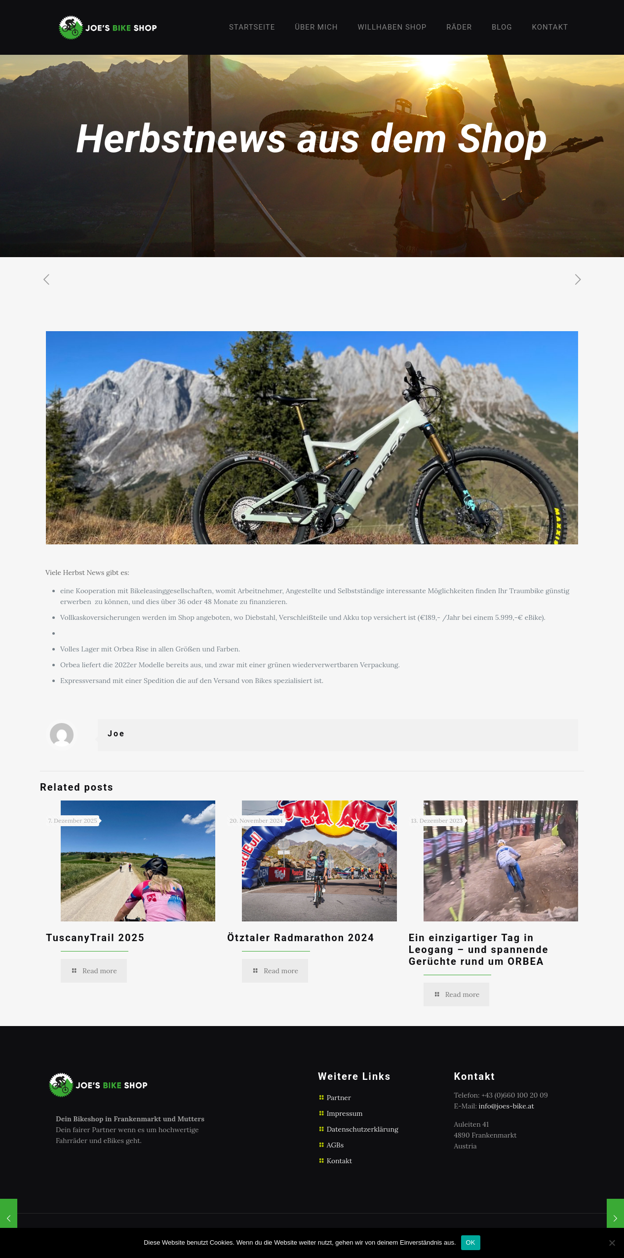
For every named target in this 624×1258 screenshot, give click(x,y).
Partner (339, 1097)
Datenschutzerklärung (362, 1129)
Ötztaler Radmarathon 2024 (300, 938)
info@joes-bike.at (506, 1106)
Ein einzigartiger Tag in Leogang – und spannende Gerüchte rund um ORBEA (479, 949)
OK (470, 1242)
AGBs (335, 1145)
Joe (116, 733)
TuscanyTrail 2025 (95, 938)
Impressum (345, 1113)
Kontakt (339, 1160)
